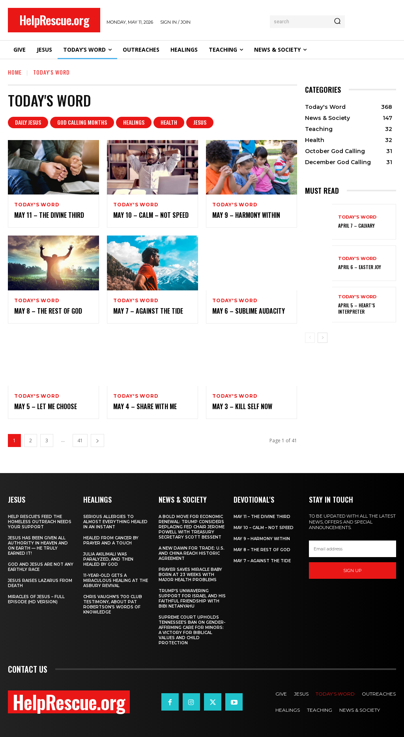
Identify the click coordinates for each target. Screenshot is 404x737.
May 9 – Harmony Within (246, 215)
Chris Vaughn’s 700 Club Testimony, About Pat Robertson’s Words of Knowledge (112, 604)
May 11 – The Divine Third (49, 215)
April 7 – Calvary (356, 225)
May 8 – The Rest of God (48, 311)
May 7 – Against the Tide (148, 311)
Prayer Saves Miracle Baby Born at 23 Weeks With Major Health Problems (190, 574)
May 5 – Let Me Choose (45, 406)
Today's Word (37, 204)
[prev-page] (310, 338)
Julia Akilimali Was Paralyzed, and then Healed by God (108, 559)
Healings (134, 122)
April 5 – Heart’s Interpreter (356, 308)
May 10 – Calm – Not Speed (151, 215)
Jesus (199, 122)
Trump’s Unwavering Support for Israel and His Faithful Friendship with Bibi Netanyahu (192, 598)
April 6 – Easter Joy (359, 267)
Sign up (352, 570)
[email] (352, 549)
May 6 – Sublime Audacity (248, 311)
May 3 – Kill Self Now (242, 406)
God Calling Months (82, 122)
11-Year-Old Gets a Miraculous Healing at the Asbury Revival (115, 580)
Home (15, 72)
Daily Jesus (28, 122)
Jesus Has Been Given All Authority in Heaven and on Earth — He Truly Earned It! (38, 545)
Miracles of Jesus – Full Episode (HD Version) (36, 599)
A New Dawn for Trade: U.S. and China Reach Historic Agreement (191, 553)
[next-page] (97, 440)
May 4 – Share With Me (145, 406)
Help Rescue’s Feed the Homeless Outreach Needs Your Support (39, 521)
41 (80, 440)
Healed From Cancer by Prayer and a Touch (110, 540)
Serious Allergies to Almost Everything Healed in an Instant (115, 521)
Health (168, 122)
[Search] (337, 21)
